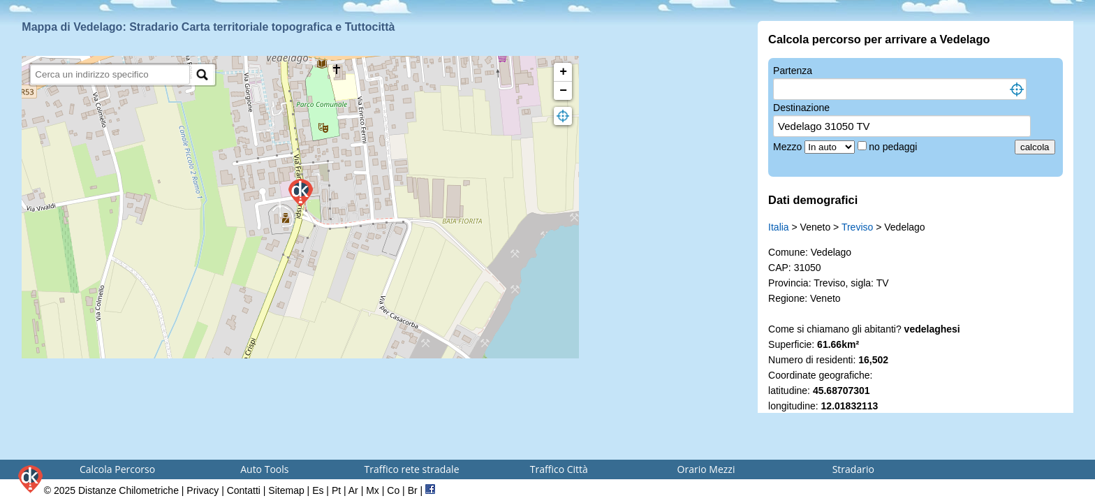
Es (317, 490)
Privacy (202, 490)
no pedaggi (894, 146)
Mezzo (788, 146)
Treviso (857, 227)
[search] (110, 74)
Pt (336, 490)
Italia (778, 227)
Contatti (243, 490)
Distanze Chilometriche (128, 490)
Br (413, 490)
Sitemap (286, 490)
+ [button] (563, 72)
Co (393, 490)
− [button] (563, 90)
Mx (372, 490)
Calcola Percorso (117, 469)
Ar (353, 490)
